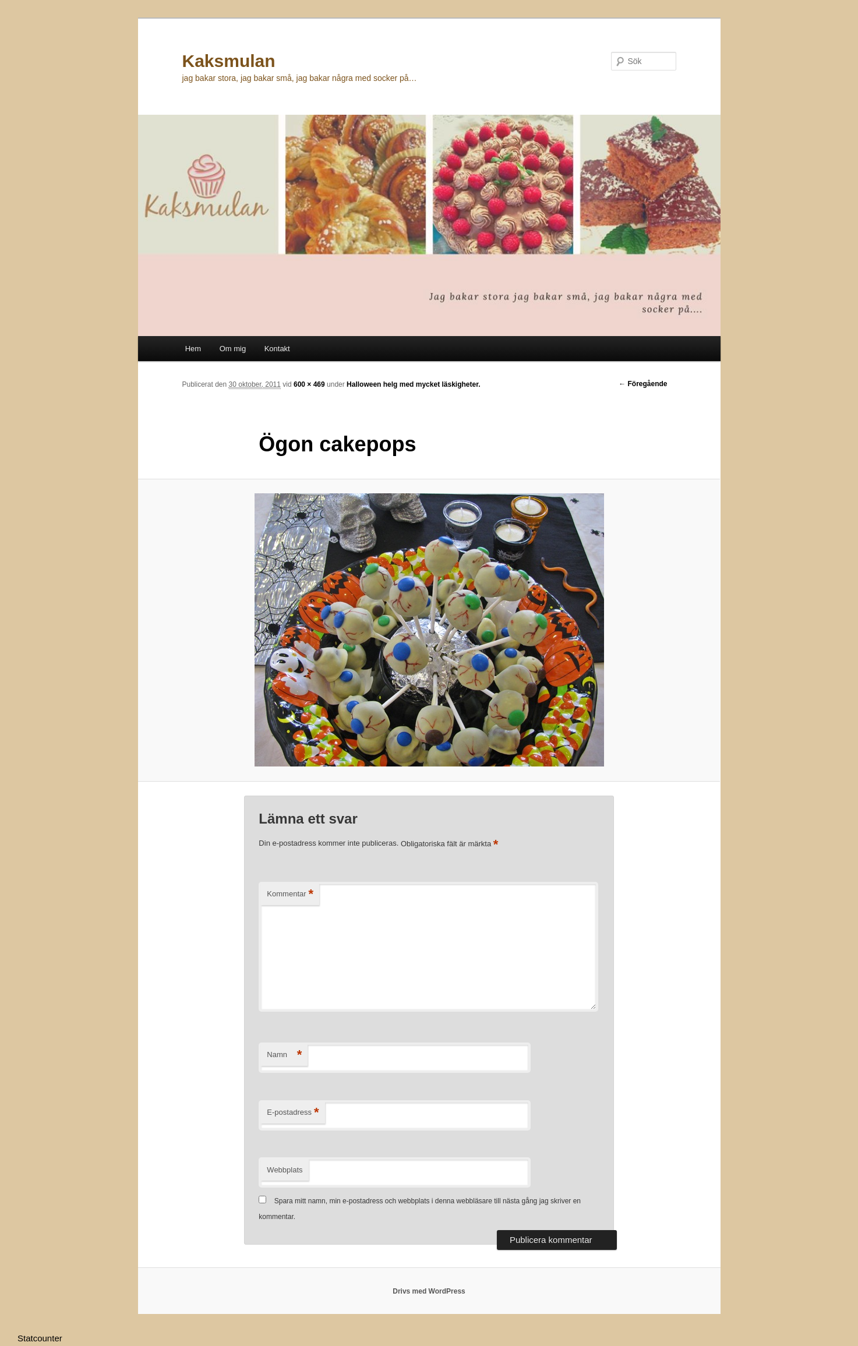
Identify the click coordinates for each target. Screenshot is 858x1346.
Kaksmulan (229, 60)
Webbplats (284, 1169)
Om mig (233, 348)
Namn (284, 1055)
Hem (193, 348)
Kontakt (277, 348)
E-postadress (293, 1112)
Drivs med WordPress (429, 1291)
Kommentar (290, 894)
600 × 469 (309, 384)
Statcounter (39, 1338)
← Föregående (643, 384)
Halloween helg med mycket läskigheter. (413, 384)
